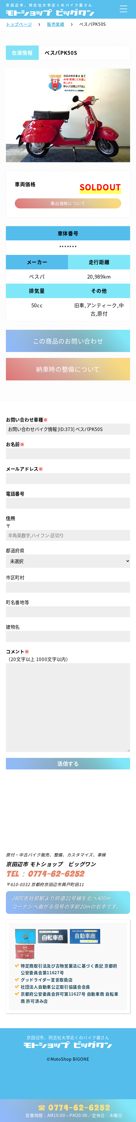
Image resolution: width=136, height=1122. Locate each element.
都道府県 (15, 550)
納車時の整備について (68, 369)
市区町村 (15, 577)
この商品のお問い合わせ (68, 340)
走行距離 (99, 262)
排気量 (37, 290)
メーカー (37, 262)
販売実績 (55, 24)
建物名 (13, 626)
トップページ (19, 24)
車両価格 (25, 184)
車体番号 (68, 233)
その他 (99, 290)
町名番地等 (17, 602)
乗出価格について (68, 203)
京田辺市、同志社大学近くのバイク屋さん (68, 1041)
